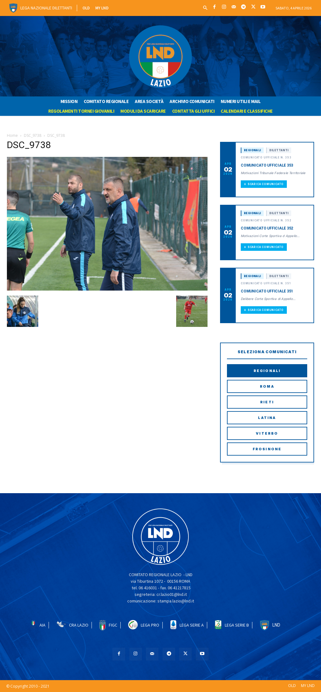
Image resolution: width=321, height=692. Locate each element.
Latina (267, 418)
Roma (267, 386)
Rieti (267, 402)
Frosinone (267, 449)
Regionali (267, 371)
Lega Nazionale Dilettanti (46, 8)
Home (12, 135)
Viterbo (267, 433)
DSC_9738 (32, 135)
